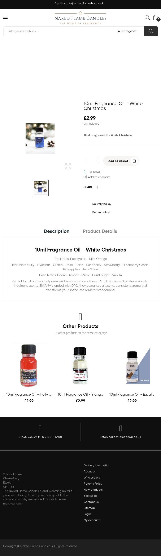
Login (87, 514)
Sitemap (89, 508)
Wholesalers (92, 477)
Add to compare (97, 177)
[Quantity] (90, 161)
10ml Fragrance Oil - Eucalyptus (132, 394)
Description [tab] (56, 231)
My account (92, 520)
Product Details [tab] (100, 231)
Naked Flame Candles (35, 546)
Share (97, 187)
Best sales (90, 495)
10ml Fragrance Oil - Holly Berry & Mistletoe (29, 394)
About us (90, 471)
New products (93, 489)
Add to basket (118, 161)
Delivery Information (97, 465)
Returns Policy (93, 483)
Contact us (91, 502)
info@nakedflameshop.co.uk (85, 3)
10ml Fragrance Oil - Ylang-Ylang (80, 394)
